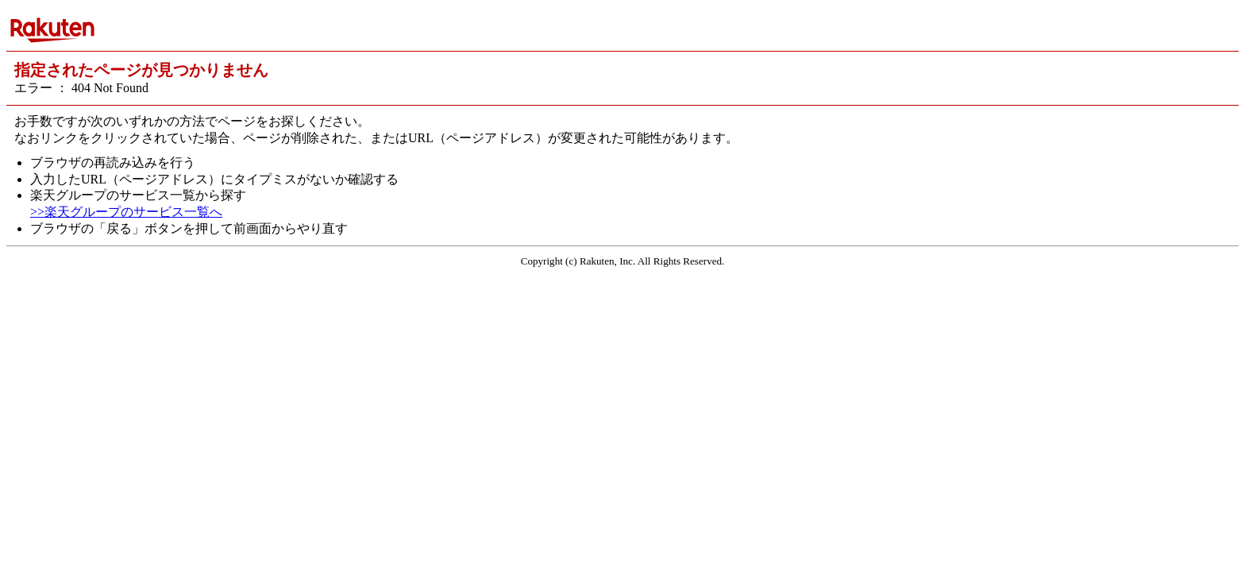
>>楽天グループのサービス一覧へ (126, 211)
